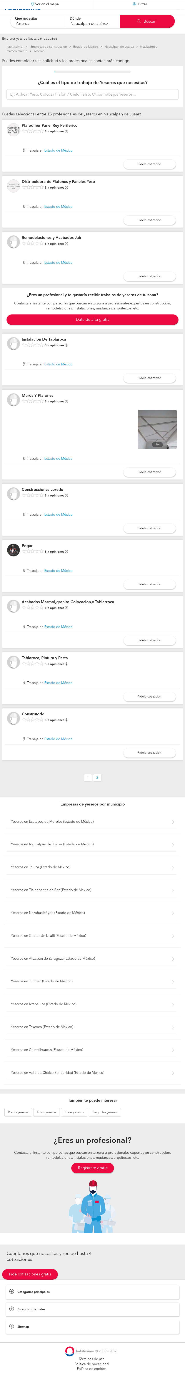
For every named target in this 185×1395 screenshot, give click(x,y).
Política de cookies (91, 1380)
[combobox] (37, 21)
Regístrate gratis (92, 1179)
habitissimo (14, 46)
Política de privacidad (92, 1375)
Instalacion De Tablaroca (44, 350)
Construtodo (33, 725)
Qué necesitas (26, 18)
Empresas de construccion (48, 46)
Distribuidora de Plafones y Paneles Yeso (58, 192)
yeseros (18, 1123)
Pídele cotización (150, 175)
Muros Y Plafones (37, 406)
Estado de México (85, 46)
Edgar (27, 557)
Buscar (146, 22)
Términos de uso (92, 1370)
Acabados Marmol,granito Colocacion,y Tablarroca (68, 613)
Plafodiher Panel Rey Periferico (50, 136)
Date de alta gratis (92, 331)
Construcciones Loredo (42, 501)
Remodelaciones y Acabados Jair (52, 249)
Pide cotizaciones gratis (30, 1285)
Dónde (75, 18)
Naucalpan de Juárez (119, 46)
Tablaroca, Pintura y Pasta (45, 669)
